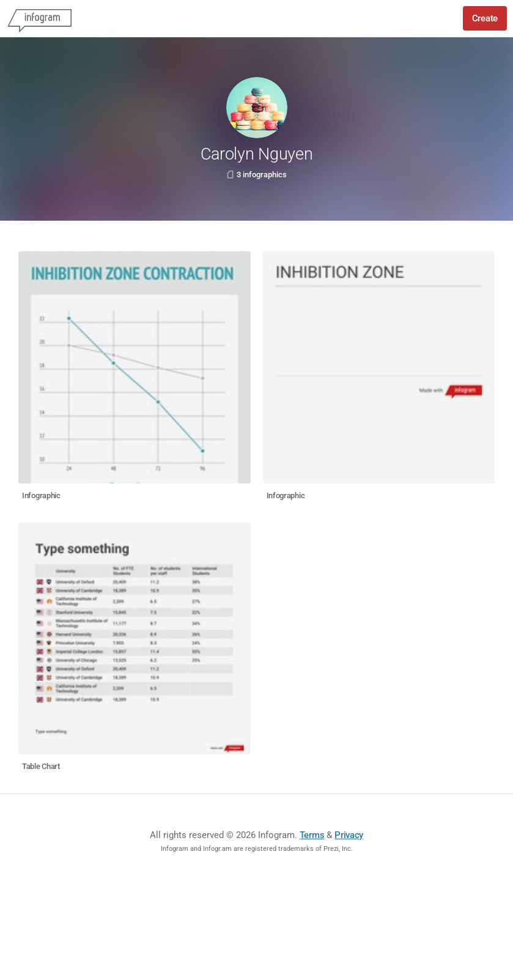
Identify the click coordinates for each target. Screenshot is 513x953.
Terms (312, 835)
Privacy (348, 835)
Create (485, 18)
